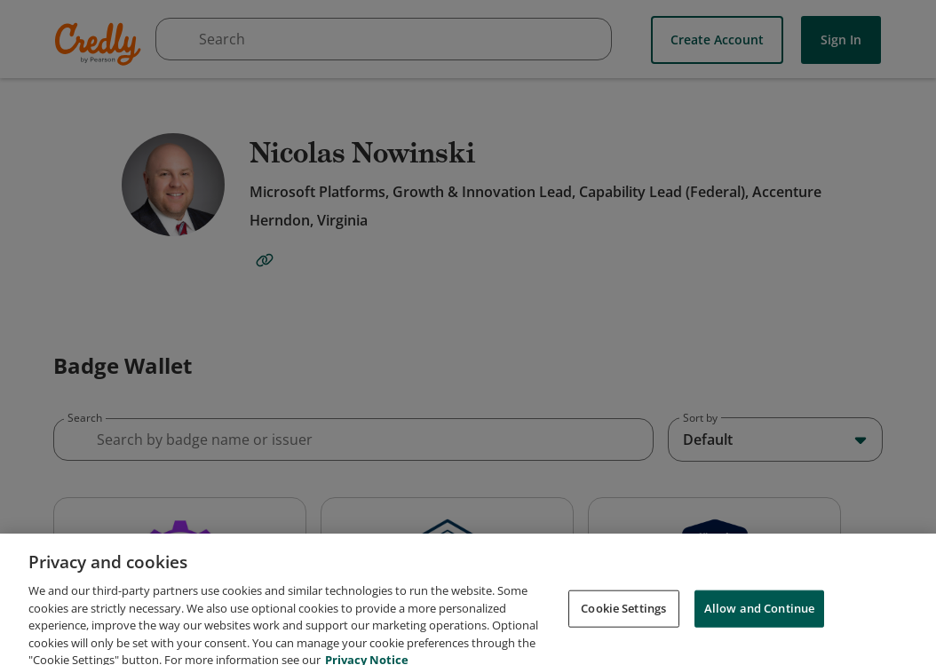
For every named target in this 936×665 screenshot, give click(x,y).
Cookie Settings (623, 623)
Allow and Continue (759, 623)
